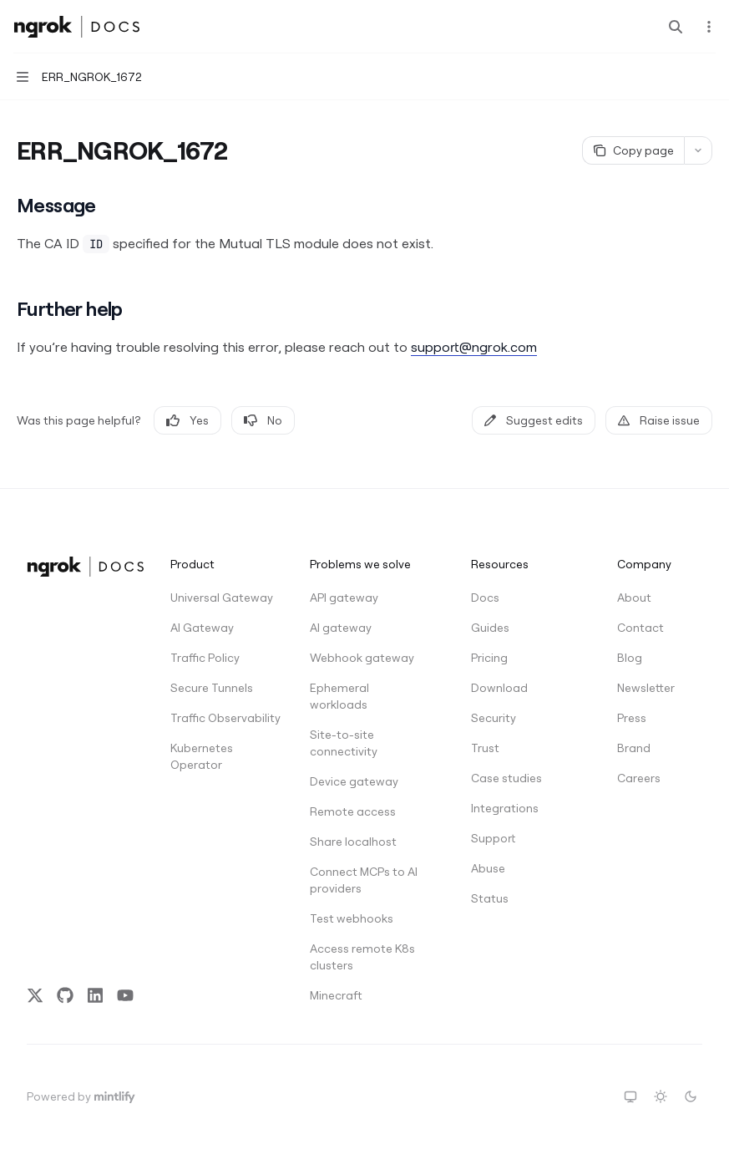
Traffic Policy (205, 657)
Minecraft (336, 995)
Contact (640, 627)
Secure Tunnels (211, 687)
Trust (485, 748)
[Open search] (675, 26)
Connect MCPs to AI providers (364, 880)
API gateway (344, 597)
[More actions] (707, 26)
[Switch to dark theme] (690, 1096)
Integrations (505, 808)
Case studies (506, 778)
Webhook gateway (362, 657)
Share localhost (353, 841)
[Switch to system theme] (630, 1096)
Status (490, 898)
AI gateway (341, 627)
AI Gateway (202, 627)
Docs (485, 597)
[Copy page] (633, 150)
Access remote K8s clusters (362, 957)
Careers (639, 778)
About (634, 597)
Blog (629, 657)
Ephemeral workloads (339, 696)
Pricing (489, 657)
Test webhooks (351, 918)
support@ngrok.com (474, 347)
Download (499, 687)
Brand (634, 748)
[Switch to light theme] (660, 1096)
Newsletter (646, 687)
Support (493, 838)
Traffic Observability (225, 718)
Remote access (353, 811)
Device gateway (354, 781)
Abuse (488, 868)
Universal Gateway (221, 597)
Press (631, 718)
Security (493, 718)
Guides (490, 627)
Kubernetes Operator (201, 756)
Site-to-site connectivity (343, 743)
